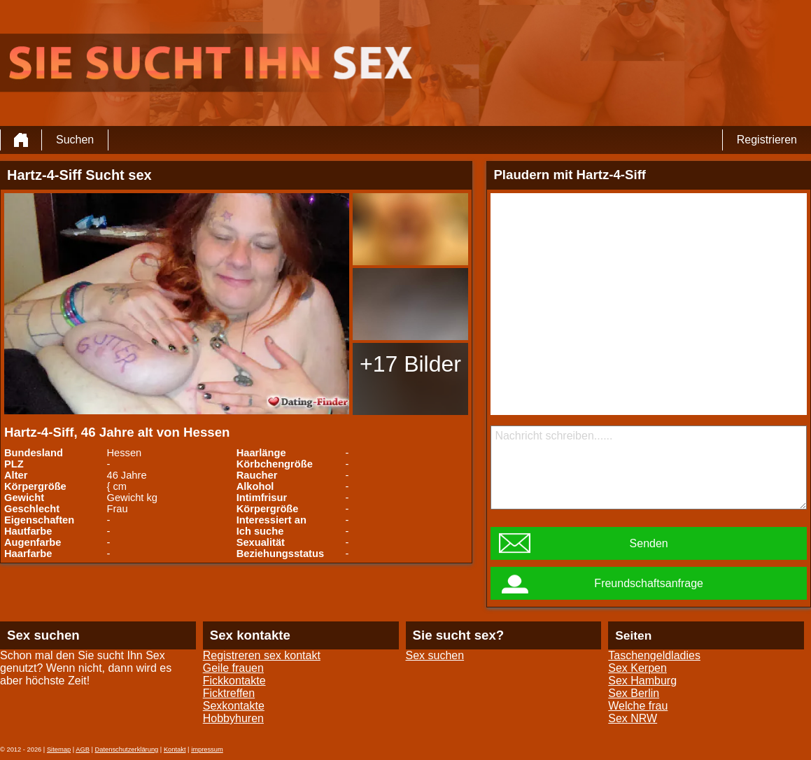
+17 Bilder (410, 364)
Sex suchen (435, 655)
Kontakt (175, 749)
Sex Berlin (633, 693)
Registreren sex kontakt (261, 655)
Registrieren (767, 140)
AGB (83, 749)
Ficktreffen (229, 693)
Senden (649, 543)
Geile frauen (233, 668)
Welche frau (638, 706)
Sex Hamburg (642, 681)
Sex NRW (632, 718)
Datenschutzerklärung (127, 749)
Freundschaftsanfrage (648, 583)
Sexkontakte (234, 706)
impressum (207, 749)
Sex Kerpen (637, 668)
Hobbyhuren (233, 718)
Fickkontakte (234, 681)
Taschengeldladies (654, 655)
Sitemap (59, 749)
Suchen (75, 140)
